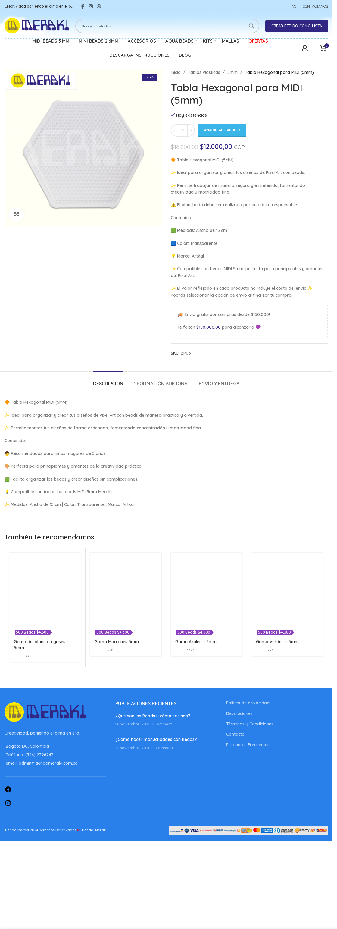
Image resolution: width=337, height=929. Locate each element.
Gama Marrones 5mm (117, 641)
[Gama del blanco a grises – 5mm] (45, 588)
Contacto (235, 734)
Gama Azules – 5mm (196, 641)
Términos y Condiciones (249, 724)
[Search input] (163, 25)
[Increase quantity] (191, 130)
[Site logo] (37, 25)
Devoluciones (239, 713)
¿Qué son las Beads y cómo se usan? (152, 716)
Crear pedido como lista (296, 25)
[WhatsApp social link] (99, 6)
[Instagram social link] (90, 6)
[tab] (108, 380)
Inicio (176, 72)
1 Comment (162, 724)
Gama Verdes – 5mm (277, 641)
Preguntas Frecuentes (248, 744)
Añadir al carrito (222, 130)
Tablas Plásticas (204, 72)
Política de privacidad (248, 703)
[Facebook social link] (82, 6)
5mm (232, 72)
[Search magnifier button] (252, 26)
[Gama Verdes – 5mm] (287, 588)
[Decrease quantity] (174, 130)
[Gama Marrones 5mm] (125, 588)
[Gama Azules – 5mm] (206, 588)
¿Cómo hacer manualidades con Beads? (156, 739)
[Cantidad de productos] (182, 130)
